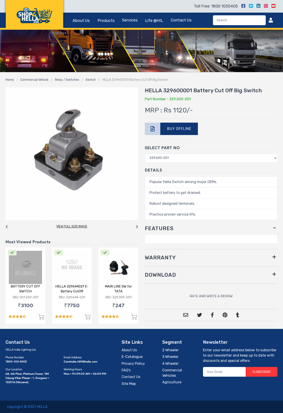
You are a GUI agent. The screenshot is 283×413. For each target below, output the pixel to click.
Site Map (129, 384)
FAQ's (126, 370)
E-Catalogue (132, 357)
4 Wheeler (170, 363)
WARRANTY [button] (160, 258)
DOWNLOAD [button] (160, 275)
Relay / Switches (67, 80)
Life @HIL (154, 20)
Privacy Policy (133, 363)
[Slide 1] (137, 66)
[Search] (239, 20)
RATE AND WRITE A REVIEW (211, 296)
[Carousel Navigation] (72, 227)
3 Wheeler (170, 357)
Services (130, 20)
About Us (81, 20)
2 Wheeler (170, 350)
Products (106, 20)
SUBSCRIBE (261, 372)
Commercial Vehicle (34, 80)
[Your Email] (224, 372)
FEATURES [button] (159, 228)
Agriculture (171, 382)
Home (10, 80)
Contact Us (181, 20)
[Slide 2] (145, 66)
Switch (91, 80)
